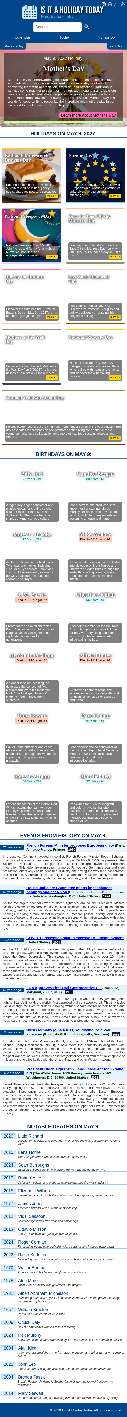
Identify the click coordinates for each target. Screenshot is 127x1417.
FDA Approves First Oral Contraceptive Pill (64, 988)
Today (64, 37)
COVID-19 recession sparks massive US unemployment (75, 938)
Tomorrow (107, 37)
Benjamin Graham (32, 655)
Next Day (115, 46)
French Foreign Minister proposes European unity (70, 845)
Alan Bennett (95, 776)
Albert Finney (95, 655)
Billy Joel (31, 474)
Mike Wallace (95, 534)
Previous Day (14, 46)
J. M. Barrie (31, 595)
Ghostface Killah (95, 595)
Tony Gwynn (32, 716)
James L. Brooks (31, 534)
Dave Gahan (95, 716)
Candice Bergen (95, 474)
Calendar (22, 37)
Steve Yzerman (31, 776)
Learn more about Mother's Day (88, 115)
